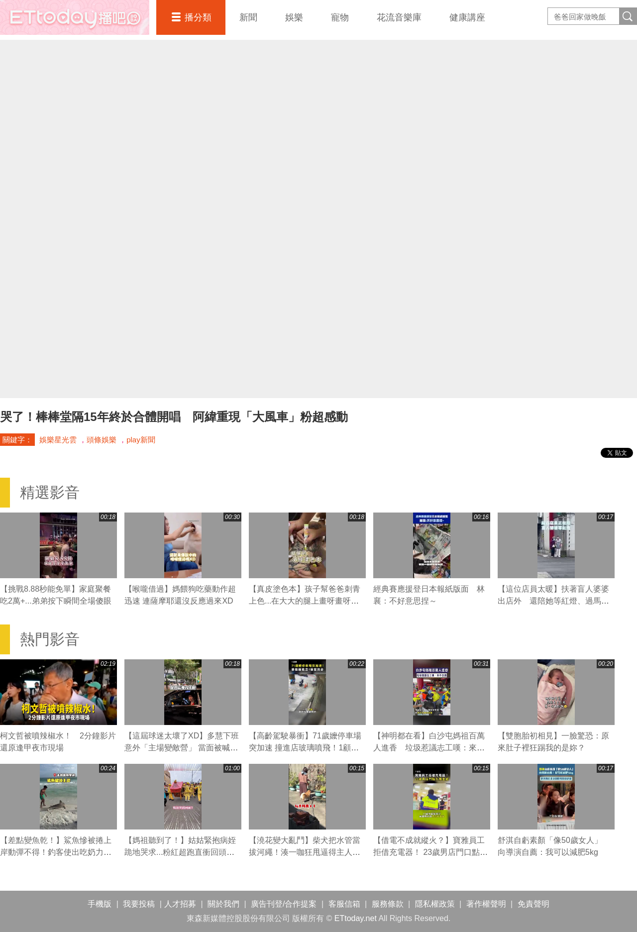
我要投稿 (139, 904)
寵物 (340, 17)
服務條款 (388, 904)
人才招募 (180, 904)
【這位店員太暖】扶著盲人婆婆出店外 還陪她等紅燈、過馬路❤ (553, 601)
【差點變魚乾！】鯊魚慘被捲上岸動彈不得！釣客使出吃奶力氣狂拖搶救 (55, 852)
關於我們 (223, 904)
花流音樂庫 (399, 17)
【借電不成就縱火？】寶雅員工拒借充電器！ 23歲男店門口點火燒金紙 (430, 852)
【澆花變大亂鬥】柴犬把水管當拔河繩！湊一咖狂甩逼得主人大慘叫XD (304, 852)
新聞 (248, 17)
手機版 (99, 904)
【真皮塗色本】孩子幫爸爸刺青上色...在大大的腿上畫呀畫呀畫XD (304, 601)
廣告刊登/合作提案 (284, 904)
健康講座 (467, 17)
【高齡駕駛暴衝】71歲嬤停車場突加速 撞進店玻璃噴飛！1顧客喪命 (305, 747)
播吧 (74, 17)
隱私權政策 (435, 904)
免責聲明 (533, 904)
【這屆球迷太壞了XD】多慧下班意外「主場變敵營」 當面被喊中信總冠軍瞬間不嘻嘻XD (181, 747)
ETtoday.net (355, 918)
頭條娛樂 (101, 439)
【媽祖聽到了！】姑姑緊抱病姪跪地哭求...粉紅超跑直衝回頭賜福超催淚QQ (180, 852)
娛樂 (294, 17)
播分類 (198, 17)
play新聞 (140, 439)
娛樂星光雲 (58, 439)
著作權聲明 (486, 904)
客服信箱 (344, 904)
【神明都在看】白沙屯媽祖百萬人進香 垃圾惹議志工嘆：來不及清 (429, 747)
